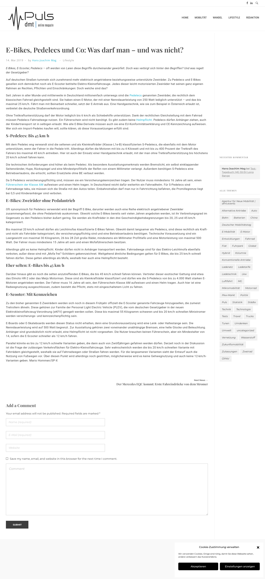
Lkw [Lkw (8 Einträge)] (244, 274)
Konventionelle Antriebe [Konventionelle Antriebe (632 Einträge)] (236, 259)
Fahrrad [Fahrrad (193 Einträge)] (250, 238)
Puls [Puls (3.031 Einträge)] (224, 302)
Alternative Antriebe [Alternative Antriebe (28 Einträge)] (234, 210)
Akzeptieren (198, 566)
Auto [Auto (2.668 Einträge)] (254, 210)
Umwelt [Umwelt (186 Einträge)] (226, 330)
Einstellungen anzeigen (240, 566)
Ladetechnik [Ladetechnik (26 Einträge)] (229, 274)
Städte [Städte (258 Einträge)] (252, 302)
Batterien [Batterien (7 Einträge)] (239, 217)
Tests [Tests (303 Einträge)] (225, 316)
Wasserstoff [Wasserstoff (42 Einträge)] (248, 337)
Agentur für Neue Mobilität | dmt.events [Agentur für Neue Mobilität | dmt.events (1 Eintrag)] (238, 202)
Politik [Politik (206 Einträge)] (244, 295)
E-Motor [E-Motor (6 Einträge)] (245, 231)
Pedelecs (135, 95)
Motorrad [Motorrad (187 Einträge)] (251, 288)
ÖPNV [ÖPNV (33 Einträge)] (225, 358)
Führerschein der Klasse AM (25, 184)
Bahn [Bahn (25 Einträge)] (225, 217)
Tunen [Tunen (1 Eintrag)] (225, 323)
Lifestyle (68, 60)
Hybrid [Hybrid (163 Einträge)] (226, 252)
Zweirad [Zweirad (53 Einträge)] (247, 351)
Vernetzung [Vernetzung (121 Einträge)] (229, 337)
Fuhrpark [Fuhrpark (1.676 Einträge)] (237, 245)
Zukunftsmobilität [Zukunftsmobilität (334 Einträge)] (233, 344)
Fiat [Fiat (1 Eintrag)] (224, 245)
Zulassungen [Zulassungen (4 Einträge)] (229, 351)
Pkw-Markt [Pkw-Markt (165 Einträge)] (228, 295)
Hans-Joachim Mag (44, 60)
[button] (258, 547)
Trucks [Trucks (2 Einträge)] (250, 316)
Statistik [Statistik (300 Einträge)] (237, 302)
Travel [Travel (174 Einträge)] (236, 316)
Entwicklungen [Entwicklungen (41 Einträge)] (231, 238)
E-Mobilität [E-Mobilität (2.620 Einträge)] (228, 231)
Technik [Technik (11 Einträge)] (226, 309)
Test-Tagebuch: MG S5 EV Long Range (239, 172)
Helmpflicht (144, 120)
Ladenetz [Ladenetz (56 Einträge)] (227, 266)
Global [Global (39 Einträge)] (252, 245)
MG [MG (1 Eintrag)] (240, 281)
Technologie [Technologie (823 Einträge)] (243, 309)
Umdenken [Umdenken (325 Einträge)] (241, 323)
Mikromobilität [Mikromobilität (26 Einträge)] (231, 288)
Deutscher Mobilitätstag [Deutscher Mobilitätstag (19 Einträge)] (236, 224)
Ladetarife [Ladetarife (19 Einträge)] (244, 266)
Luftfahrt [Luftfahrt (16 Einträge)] (227, 281)
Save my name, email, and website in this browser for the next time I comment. (63, 458)
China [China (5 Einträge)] (253, 217)
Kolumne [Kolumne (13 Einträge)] (240, 252)
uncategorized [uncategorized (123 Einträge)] (245, 330)
